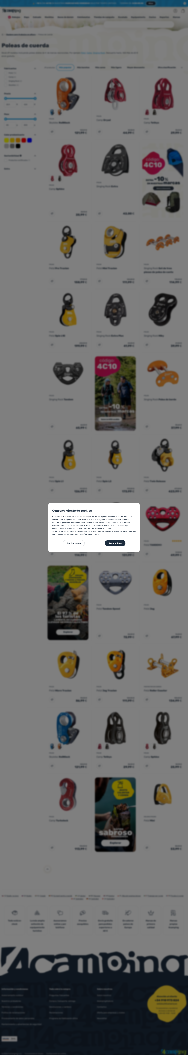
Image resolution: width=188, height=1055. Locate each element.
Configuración (74, 543)
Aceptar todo (115, 543)
